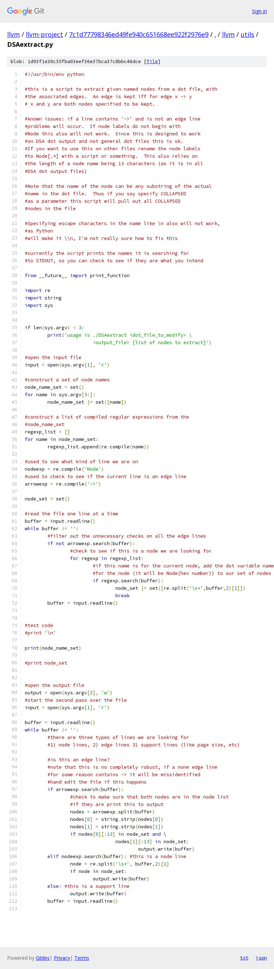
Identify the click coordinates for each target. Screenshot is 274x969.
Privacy (62, 957)
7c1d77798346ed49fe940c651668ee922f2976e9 (139, 34)
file (152, 61)
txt (244, 957)
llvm (13, 34)
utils (247, 34)
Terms (81, 957)
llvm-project (44, 34)
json (261, 957)
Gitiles (43, 957)
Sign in (259, 11)
